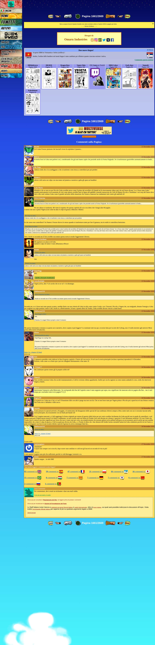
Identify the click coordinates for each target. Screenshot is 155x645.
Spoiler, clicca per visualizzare (44, 394)
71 (92, 156)
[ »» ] (127, 16)
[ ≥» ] (120, 16)
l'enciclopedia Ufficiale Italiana (41, 625)
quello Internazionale (81, 623)
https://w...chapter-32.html (33, 468)
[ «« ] (51, 16)
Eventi (4, 71)
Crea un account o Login (42, 611)
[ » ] (110, 16)
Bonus (4, 66)
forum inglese (97, 623)
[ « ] (68, 16)
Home (4, 16)
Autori (5, 28)
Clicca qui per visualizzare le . (47, 620)
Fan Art (5, 42)
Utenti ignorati (31, 629)
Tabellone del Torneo (8, 53)
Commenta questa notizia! (144, 176)
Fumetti (8, 22)
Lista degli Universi (6, 60)
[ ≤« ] (58, 16)
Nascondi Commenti (89, 253)
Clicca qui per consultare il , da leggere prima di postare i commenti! (54, 616)
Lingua (6, 10)
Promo (4, 75)
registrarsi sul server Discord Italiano (62, 623)
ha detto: (39, 317)
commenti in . (33, 588)
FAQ (3, 47)
